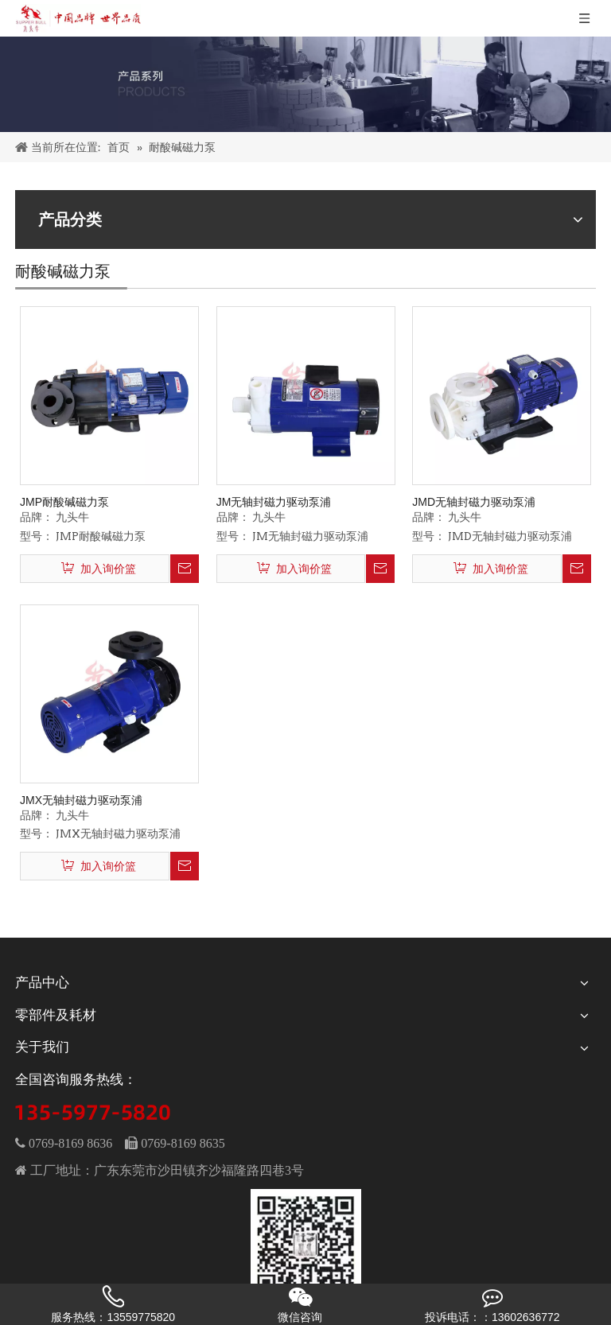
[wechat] (306, 1244)
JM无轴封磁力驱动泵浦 (274, 501)
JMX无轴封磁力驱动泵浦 (81, 800)
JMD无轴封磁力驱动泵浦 (473, 501)
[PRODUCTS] (305, 84)
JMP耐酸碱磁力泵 (64, 501)
